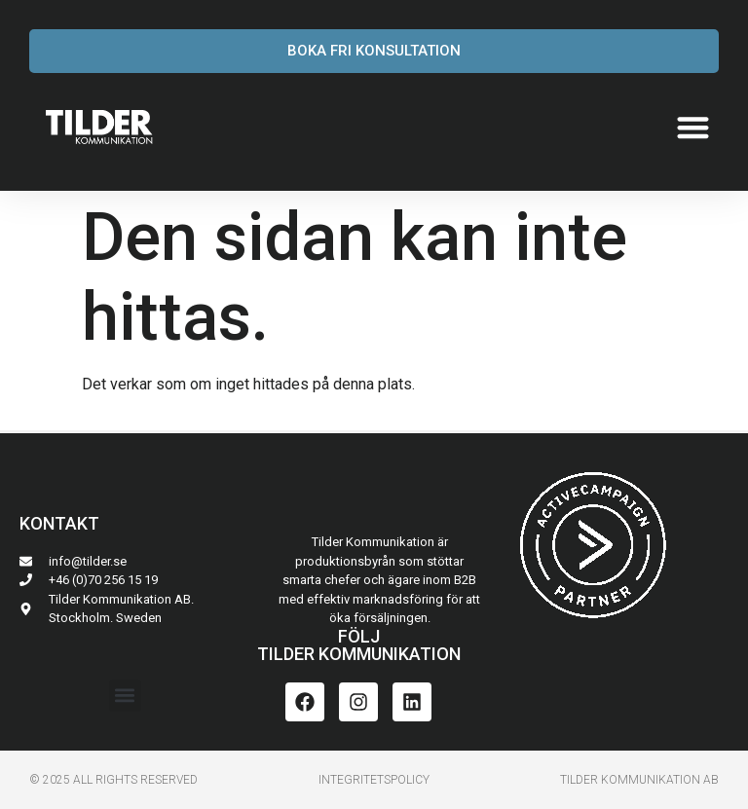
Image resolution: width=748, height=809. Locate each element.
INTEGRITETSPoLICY (374, 780)
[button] (694, 127)
